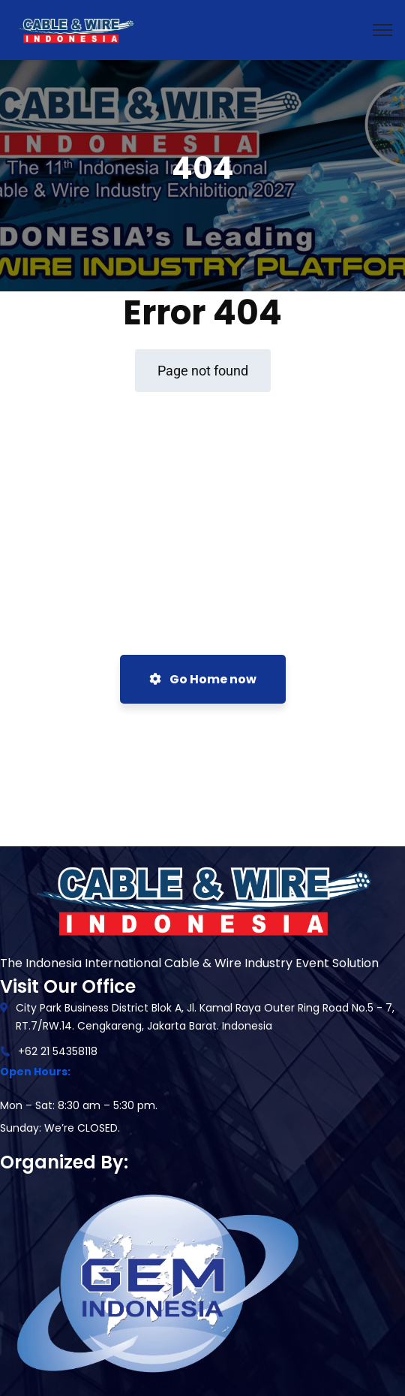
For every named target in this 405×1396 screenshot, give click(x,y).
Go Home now (202, 679)
